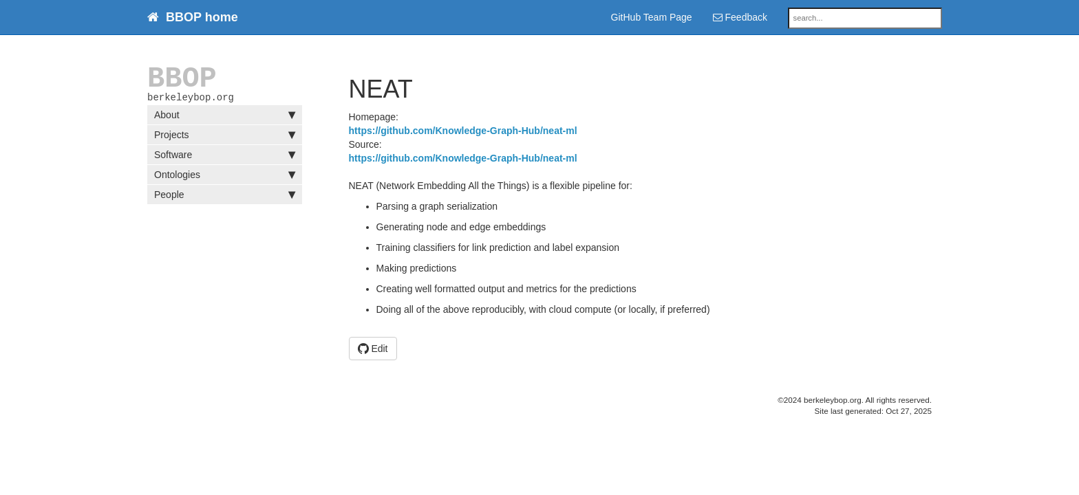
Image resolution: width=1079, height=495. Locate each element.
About (224, 117)
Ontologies (224, 177)
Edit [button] (373, 348)
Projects (224, 137)
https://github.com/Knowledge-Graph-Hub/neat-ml (463, 130)
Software (224, 157)
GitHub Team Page (651, 17)
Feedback (740, 17)
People (224, 197)
